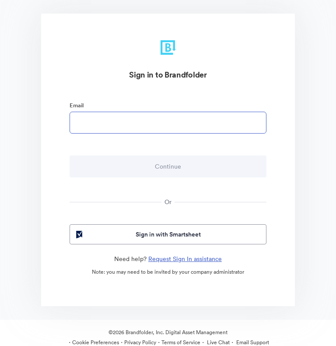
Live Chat (218, 342)
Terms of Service (180, 342)
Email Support (252, 342)
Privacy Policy (140, 342)
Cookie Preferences (95, 342)
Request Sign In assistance (185, 259)
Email (77, 105)
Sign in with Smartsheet (137, 234)
